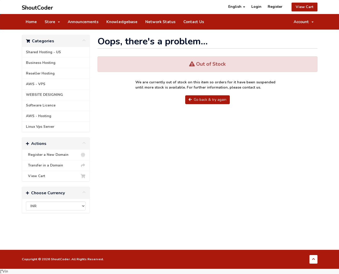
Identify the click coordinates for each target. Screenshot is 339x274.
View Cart (304, 6)
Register (275, 6)
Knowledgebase (121, 21)
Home (31, 21)
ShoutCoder (37, 7)
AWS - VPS (35, 84)
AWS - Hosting (38, 115)
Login (256, 6)
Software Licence (41, 105)
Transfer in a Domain (56, 165)
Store (52, 21)
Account (304, 21)
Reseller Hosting (40, 73)
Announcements (83, 21)
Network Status (160, 21)
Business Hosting (41, 62)
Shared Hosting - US (43, 52)
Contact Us (193, 21)
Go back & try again (207, 99)
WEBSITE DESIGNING (44, 94)
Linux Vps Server (40, 126)
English (236, 6)
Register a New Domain (56, 155)
